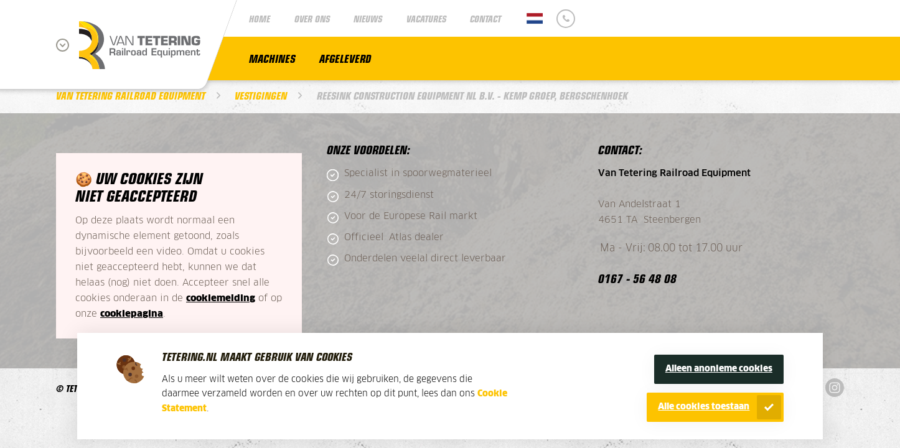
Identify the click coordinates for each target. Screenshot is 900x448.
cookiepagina (131, 314)
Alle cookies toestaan (703, 407)
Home (259, 18)
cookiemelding (220, 298)
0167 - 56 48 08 (637, 277)
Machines (272, 58)
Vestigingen (261, 95)
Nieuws (368, 18)
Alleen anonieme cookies (718, 369)
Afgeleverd (345, 58)
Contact (485, 18)
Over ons (312, 18)
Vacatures (426, 18)
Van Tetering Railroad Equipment (130, 95)
